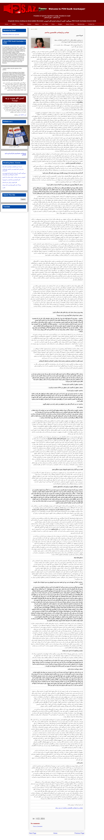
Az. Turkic (45, 24)
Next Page (32, 833)
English (60, 24)
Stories (29, 24)
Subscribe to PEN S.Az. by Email (10, 34)
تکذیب (3, 187)
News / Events (70, 24)
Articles (14, 24)
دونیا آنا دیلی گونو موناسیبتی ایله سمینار (11, 185)
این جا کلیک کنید (22, 114)
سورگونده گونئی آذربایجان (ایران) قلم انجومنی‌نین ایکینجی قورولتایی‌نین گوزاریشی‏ (14, 174)
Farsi (53, 24)
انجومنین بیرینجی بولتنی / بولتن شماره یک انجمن (13, 177)
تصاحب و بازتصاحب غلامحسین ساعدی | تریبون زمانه (69, 808)
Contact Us (91, 24)
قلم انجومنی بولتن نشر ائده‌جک (9, 182)
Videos (37, 24)
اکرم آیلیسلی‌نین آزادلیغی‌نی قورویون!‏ (11, 179)
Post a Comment (37, 826)
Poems (22, 24)
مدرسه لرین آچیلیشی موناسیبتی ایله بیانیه (12, 166)
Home (6, 24)
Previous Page (79, 833)
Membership (81, 24)
